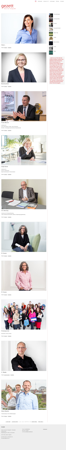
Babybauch (52, 60)
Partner (57, 1)
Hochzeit (51, 66)
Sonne (54, 77)
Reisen (51, 74)
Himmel (60, 64)
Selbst (56, 76)
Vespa (54, 81)
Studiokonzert (55, 78)
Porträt (57, 73)
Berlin (56, 60)
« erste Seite (8, 421)
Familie (57, 63)
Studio (51, 78)
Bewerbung (59, 60)
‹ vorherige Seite (14, 421)
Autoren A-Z (46, 1)
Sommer (51, 77)
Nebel (51, 71)
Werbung (58, 81)
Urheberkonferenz (59, 80)
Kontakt (62, 1)
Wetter (61, 81)
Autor (62, 59)
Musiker (56, 70)
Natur (62, 70)
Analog (51, 59)
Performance (59, 71)
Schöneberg (52, 76)
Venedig (51, 81)
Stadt (57, 77)
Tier (50, 80)
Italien (55, 66)
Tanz (61, 78)
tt (55, 80)
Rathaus (60, 73)
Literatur (60, 67)
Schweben (59, 74)
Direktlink (9, 47)
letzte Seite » (40, 421)
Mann (62, 69)
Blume (51, 62)
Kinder (57, 66)
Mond (51, 70)
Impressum (45, 429)
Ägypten (58, 82)
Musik (53, 70)
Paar (53, 71)
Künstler (56, 67)
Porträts (5, 47)
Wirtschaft (55, 82)
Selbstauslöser (61, 76)
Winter (51, 82)
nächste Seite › (34, 421)
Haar (56, 64)
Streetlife (61, 77)
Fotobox (61, 63)
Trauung (53, 80)
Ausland (59, 59)
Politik (54, 73)
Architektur (55, 59)
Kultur (51, 67)
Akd (61, 57)
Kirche (60, 66)
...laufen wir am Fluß (54, 57)
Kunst (53, 67)
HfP (58, 64)
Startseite (40, 1)
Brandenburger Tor (56, 62)
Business (51, 63)
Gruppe (53, 64)
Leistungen (52, 1)
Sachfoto (54, 74)
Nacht (59, 70)
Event (55, 63)
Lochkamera (52, 69)
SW (59, 78)
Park (55, 71)
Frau (51, 64)
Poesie (51, 73)
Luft (56, 69)
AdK (59, 57)
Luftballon (59, 69)
